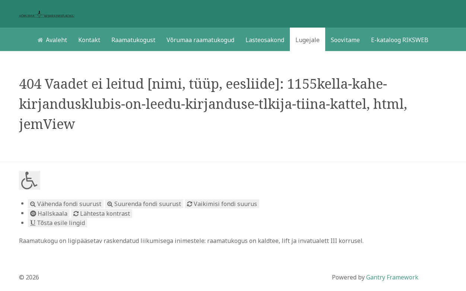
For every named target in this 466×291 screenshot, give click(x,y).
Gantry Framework (392, 277)
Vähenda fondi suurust (65, 204)
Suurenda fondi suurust (144, 204)
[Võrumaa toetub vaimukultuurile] (47, 13)
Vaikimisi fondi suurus (222, 204)
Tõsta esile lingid (57, 223)
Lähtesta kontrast (101, 213)
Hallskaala (48, 213)
